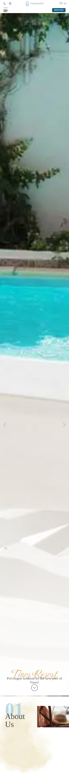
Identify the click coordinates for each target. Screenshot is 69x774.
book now (58, 10)
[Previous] (4, 425)
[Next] (65, 425)
